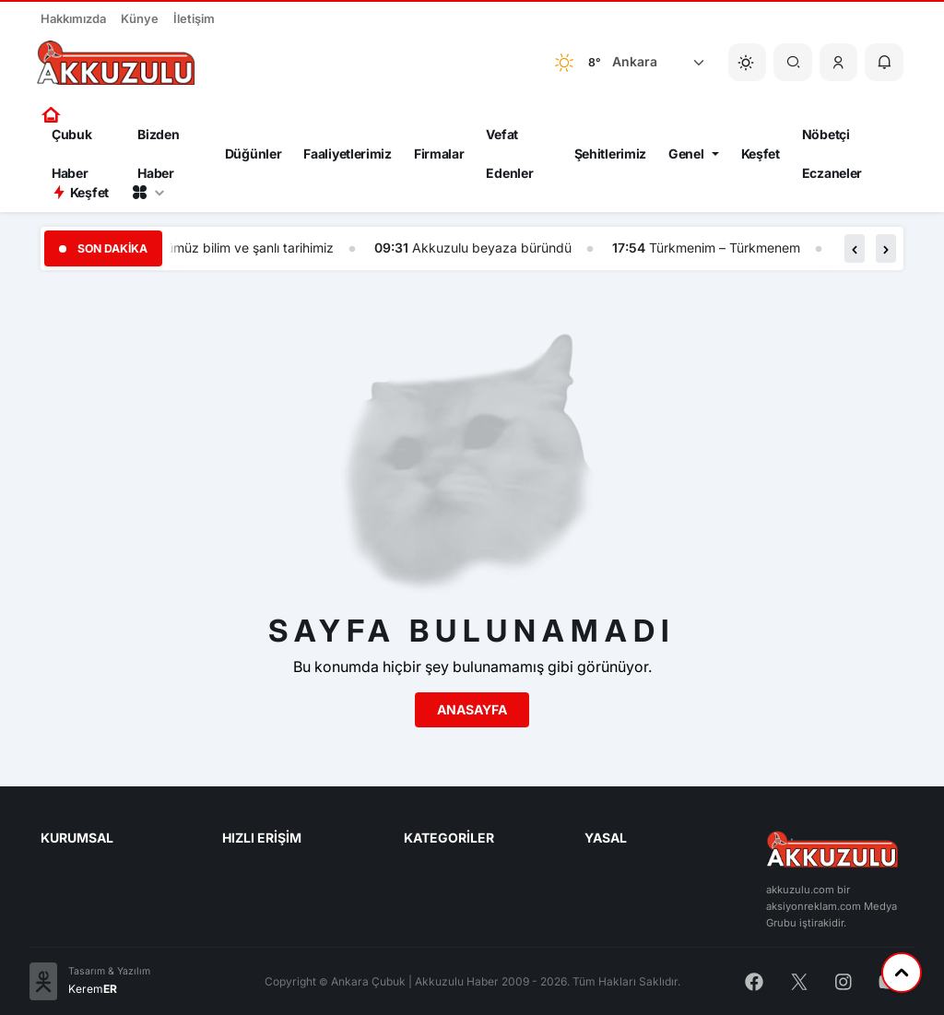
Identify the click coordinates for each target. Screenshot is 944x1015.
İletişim (194, 18)
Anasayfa (472, 709)
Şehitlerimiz (610, 153)
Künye (140, 18)
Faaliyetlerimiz (347, 153)
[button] (839, 62)
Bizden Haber (158, 154)
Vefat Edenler (509, 154)
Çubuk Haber (72, 154)
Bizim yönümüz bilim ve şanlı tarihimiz (223, 247)
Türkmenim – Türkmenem (726, 247)
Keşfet (760, 153)
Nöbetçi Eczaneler (832, 154)
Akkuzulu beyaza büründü (493, 247)
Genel (686, 153)
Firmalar (439, 153)
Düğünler (253, 153)
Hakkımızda (73, 18)
